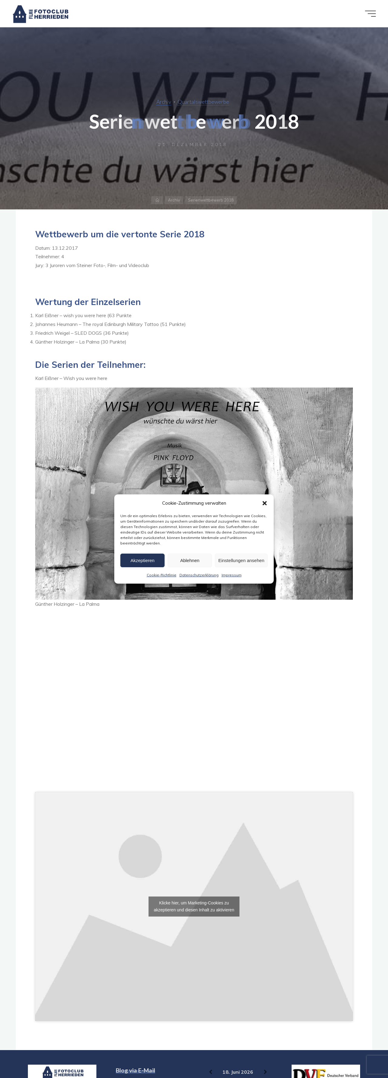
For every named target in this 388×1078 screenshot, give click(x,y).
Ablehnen (189, 560)
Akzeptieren (142, 560)
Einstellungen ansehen (241, 560)
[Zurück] (210, 1072)
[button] (265, 503)
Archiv (163, 102)
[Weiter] (265, 1072)
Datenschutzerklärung (199, 575)
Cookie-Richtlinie (161, 575)
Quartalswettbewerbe (203, 102)
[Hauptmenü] (370, 14)
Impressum (232, 575)
